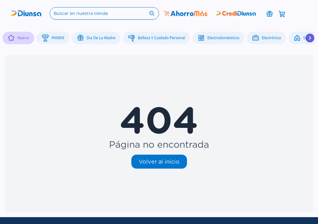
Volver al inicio (159, 161)
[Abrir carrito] (282, 13)
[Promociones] (269, 13)
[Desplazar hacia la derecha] (310, 38)
